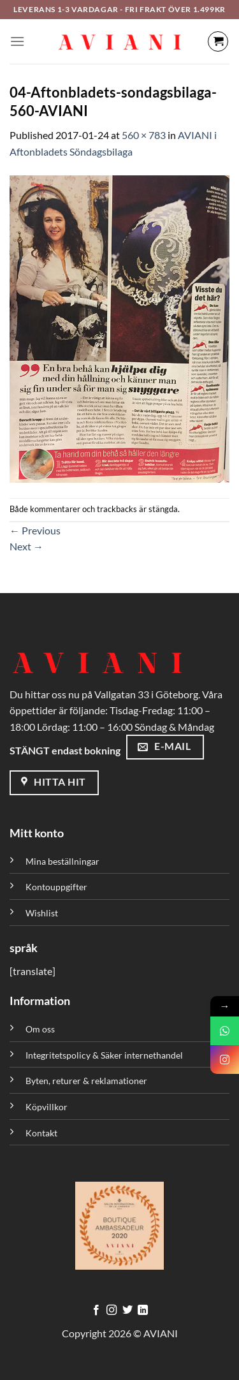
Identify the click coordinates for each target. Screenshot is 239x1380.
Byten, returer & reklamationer (86, 1080)
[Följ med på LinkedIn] (143, 1310)
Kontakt (41, 1132)
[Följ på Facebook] (96, 1310)
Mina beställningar (63, 861)
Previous (35, 530)
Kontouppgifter (56, 886)
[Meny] (17, 41)
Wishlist (41, 912)
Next (26, 546)
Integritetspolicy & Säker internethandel (104, 1055)
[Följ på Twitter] (127, 1310)
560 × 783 (144, 135)
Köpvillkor (46, 1106)
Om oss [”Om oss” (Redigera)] (40, 1029)
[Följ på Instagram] (111, 1310)
